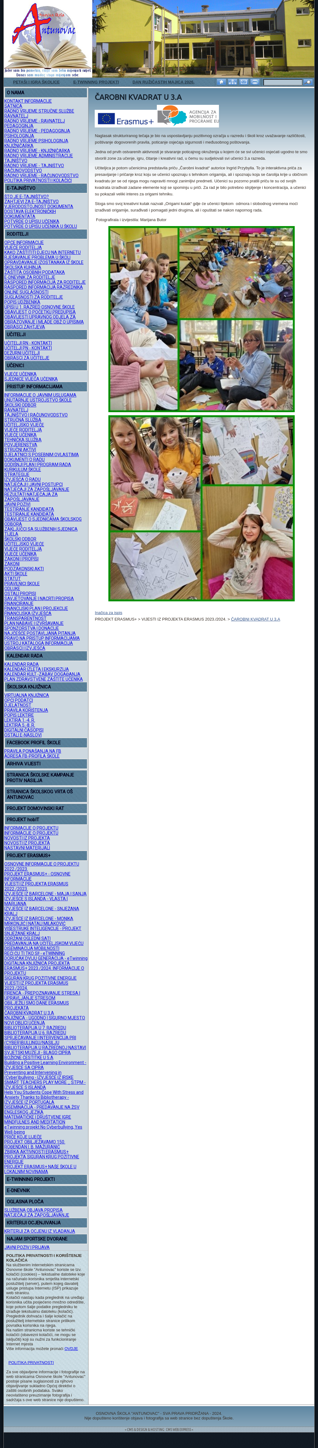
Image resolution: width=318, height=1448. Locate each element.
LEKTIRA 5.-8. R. (19, 725)
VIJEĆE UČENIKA (20, 374)
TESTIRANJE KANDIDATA (29, 509)
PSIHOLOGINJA (19, 135)
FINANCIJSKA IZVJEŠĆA (28, 613)
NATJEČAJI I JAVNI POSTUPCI (33, 484)
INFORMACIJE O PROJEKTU (31, 828)
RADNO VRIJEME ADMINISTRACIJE (38, 155)
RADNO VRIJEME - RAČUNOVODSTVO (41, 175)
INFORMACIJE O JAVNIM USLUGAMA (40, 395)
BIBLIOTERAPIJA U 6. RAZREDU (35, 1032)
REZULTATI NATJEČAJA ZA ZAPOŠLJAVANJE (31, 497)
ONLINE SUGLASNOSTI (26, 292)
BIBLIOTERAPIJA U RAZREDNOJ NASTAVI (45, 1047)
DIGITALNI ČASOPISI (23, 730)
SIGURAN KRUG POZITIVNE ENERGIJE (40, 978)
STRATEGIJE (17, 474)
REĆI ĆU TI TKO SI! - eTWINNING (34, 953)
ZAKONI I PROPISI (21, 558)
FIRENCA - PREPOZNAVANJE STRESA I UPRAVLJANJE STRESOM (42, 995)
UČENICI (15, 365)
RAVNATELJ (16, 116)
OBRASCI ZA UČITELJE (26, 357)
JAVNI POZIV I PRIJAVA (27, 1247)
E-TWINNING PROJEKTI (96, 82)
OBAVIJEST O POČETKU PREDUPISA (40, 312)
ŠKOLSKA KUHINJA (22, 267)
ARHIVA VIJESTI (23, 764)
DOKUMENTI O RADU (24, 459)
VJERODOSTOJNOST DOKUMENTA (38, 206)
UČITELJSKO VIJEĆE (24, 424)
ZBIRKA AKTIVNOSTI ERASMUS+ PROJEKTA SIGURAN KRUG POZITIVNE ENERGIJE (41, 1156)
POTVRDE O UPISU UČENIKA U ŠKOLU (40, 226)
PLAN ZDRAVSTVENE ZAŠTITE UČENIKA (43, 679)
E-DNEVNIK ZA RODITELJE (29, 277)
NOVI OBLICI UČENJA (24, 1022)
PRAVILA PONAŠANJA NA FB (32, 751)
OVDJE (71, 1348)
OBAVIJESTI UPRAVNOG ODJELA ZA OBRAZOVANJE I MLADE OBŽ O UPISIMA (44, 319)
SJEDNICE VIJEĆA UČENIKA (31, 378)
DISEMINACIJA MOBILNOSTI (31, 948)
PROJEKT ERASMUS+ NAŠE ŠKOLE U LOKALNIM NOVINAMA (40, 1169)
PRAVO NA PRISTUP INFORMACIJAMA (42, 638)
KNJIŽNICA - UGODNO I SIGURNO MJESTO (44, 1017)
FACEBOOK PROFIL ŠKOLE (34, 743)
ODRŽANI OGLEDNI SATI (27, 938)
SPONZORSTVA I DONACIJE (31, 628)
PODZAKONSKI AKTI (24, 568)
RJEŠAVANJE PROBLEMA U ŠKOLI (37, 257)
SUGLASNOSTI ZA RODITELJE (33, 297)
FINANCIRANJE (19, 603)
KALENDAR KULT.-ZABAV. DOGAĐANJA (42, 674)
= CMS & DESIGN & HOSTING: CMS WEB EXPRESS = (159, 1430)
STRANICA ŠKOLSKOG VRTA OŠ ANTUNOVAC (40, 794)
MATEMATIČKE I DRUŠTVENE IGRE (37, 1117)
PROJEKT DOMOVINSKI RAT (35, 808)
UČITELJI (16, 334)
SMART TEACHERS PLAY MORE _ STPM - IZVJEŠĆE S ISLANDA (45, 1085)
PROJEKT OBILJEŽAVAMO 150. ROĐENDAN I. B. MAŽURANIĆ (34, 1144)
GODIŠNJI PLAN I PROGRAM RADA (37, 464)
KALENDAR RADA (25, 656)
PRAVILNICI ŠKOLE (22, 583)
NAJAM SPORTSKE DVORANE (37, 1239)
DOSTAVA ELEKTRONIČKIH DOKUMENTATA (30, 214)
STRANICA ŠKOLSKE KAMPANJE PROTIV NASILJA (40, 777)
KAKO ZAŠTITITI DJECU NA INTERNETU (42, 252)
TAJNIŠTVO (15, 160)
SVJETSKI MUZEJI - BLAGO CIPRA (37, 1052)
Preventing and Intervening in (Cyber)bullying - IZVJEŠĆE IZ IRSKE (39, 1075)
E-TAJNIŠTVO (21, 188)
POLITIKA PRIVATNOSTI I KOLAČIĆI (38, 180)
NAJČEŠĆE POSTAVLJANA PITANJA (40, 633)
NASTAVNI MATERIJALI (27, 847)
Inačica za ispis (108, 612)
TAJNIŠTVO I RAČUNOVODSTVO (36, 414)
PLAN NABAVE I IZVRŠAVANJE (34, 623)
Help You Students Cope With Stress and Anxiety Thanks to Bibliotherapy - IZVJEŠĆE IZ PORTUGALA (44, 1097)
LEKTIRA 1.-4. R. (19, 720)
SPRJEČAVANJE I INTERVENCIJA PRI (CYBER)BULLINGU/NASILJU (40, 1040)
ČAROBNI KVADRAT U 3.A (29, 1012)
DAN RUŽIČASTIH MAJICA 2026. (164, 82)
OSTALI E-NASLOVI (23, 735)
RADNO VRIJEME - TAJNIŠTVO (34, 165)
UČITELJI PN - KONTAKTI (28, 347)
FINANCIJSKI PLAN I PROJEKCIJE (36, 608)
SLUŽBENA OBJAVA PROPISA (33, 1210)
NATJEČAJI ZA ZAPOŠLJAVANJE (36, 489)
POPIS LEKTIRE (19, 715)
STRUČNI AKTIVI (20, 449)
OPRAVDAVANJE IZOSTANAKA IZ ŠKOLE (44, 262)
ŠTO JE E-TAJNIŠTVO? (26, 196)
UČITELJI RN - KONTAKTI (28, 343)
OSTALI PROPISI (20, 593)
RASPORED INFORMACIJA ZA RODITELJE (45, 282)
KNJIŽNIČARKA (19, 145)
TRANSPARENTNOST (25, 618)
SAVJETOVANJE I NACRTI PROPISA (39, 598)
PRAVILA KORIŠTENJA (26, 710)
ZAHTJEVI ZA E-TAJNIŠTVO (31, 201)
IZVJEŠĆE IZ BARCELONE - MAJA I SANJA (45, 893)
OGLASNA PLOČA (25, 1202)
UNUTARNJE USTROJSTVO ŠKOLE (38, 400)
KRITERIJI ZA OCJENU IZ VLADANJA (39, 1231)
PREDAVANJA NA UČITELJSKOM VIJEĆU (44, 943)
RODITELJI (17, 234)
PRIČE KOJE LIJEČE (23, 1136)
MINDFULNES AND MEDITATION (34, 1122)
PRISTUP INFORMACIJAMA (34, 387)
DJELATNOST (17, 705)
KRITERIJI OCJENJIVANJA (34, 1223)
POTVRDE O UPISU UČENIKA (31, 221)
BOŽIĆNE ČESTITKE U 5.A (28, 1057)
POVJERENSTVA (20, 444)
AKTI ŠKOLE (15, 573)
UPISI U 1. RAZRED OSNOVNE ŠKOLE (39, 307)
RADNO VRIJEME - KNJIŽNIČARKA (37, 150)
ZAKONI (12, 563)
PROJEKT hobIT (23, 819)
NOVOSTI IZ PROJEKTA (27, 837)
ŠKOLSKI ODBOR (20, 405)
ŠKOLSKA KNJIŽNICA (29, 687)
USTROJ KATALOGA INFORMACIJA (38, 643)
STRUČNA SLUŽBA (22, 419)
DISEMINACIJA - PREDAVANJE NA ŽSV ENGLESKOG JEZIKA (42, 1110)
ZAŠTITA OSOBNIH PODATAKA (34, 272)
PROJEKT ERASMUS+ (29, 855)
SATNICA (13, 106)
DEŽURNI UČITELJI (22, 352)
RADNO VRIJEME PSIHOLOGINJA (36, 140)
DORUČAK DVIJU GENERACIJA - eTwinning (46, 958)
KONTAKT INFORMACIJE (28, 101)
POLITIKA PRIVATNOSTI (31, 1362)
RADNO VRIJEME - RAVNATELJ (34, 120)
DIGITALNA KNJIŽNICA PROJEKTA (37, 963)
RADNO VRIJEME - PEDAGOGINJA (37, 130)
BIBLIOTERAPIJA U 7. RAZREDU (35, 1027)
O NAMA (15, 93)
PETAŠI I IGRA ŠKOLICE (36, 82)
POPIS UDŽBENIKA (22, 302)
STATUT (12, 578)
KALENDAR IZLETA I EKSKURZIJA (36, 669)
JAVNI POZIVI (17, 504)
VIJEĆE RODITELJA (23, 247)
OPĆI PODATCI (18, 700)
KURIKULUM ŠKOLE (22, 469)
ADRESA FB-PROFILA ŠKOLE (32, 756)
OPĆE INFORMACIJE (24, 242)
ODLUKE (12, 588)
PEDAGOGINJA (19, 125)
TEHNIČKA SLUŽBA (23, 439)
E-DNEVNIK (18, 1190)
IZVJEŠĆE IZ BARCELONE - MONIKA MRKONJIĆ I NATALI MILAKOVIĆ (38, 921)
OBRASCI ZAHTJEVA (24, 326)
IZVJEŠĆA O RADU (22, 479)
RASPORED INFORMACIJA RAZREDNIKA (43, 287)
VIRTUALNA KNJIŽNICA (26, 695)
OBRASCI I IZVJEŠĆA (24, 648)
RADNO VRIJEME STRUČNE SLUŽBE (39, 111)
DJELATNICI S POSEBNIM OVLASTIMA (41, 454)
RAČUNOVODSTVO (23, 170)
